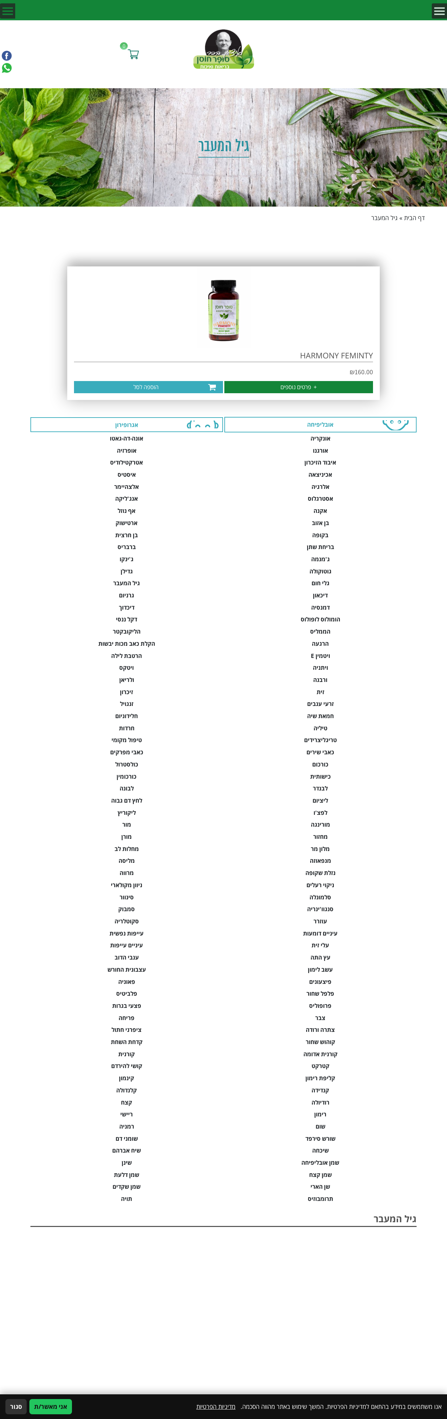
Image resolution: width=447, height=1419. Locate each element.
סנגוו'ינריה (320, 909)
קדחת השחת (127, 1042)
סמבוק (126, 909)
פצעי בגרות (126, 1006)
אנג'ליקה (126, 498)
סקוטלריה (127, 921)
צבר (320, 1018)
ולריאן (126, 680)
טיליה (320, 728)
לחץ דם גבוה (126, 800)
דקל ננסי (126, 619)
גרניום (126, 595)
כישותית (320, 776)
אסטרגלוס (320, 498)
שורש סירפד (320, 1138)
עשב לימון (320, 969)
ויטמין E (320, 656)
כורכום (320, 764)
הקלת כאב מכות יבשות (126, 643)
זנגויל (126, 704)
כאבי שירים (320, 752)
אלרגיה (320, 487)
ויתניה (320, 667)
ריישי (126, 1114)
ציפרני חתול (126, 1030)
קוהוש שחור (320, 1042)
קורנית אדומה (320, 1054)
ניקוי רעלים (320, 885)
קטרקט (320, 1066)
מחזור (320, 837)
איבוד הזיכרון (320, 462)
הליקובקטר (127, 631)
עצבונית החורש (126, 969)
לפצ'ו (320, 813)
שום (320, 1126)
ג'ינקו (126, 559)
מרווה (127, 873)
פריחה (126, 1018)
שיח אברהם (126, 1150)
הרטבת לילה (126, 656)
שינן (127, 1162)
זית (320, 692)
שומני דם (127, 1138)
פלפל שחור (320, 993)
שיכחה (320, 1150)
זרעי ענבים (320, 704)
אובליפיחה (320, 424)
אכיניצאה (320, 474)
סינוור (127, 897)
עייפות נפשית (126, 933)
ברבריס (127, 547)
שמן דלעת (126, 1175)
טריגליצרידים (320, 740)
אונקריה (320, 438)
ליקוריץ (127, 813)
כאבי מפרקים (126, 752)
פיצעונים (320, 982)
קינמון (126, 1078)
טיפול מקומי (126, 740)
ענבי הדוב (127, 957)
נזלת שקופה (320, 873)
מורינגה (320, 824)
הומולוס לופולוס (320, 619)
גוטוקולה (320, 571)
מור (126, 824)
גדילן (127, 571)
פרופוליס (320, 1006)
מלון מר (320, 849)
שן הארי (320, 1186)
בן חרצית (126, 535)
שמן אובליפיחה (320, 1162)
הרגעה (320, 643)
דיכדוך (126, 607)
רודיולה (320, 1102)
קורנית (126, 1054)
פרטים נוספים (298, 387)
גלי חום (320, 583)
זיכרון (126, 692)
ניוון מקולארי (126, 885)
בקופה (320, 535)
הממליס (320, 631)
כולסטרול (126, 764)
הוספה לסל (145, 387)
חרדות (126, 728)
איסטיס (127, 474)
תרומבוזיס (320, 1199)
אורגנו (320, 450)
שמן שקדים (127, 1186)
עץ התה (320, 957)
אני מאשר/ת (50, 1406)
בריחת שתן (320, 547)
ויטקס (126, 667)
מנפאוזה (320, 861)
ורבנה (320, 680)
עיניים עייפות (126, 945)
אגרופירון (126, 425)
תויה (126, 1199)
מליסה (127, 861)
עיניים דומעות (320, 933)
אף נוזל (126, 511)
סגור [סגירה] (16, 1406)
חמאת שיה (320, 716)
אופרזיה (126, 450)
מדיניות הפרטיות (215, 1406)
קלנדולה (126, 1090)
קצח (126, 1102)
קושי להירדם (126, 1066)
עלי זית (320, 945)
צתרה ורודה (320, 1030)
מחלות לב (127, 849)
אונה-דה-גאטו (126, 438)
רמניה (126, 1126)
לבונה (127, 788)
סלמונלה (320, 897)
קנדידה (320, 1090)
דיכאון (320, 595)
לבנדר (320, 788)
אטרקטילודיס (126, 462)
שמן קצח (320, 1175)
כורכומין (126, 776)
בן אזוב (320, 523)
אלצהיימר (126, 487)
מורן (126, 837)
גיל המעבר (126, 583)
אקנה (320, 511)
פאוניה (126, 982)
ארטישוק (127, 523)
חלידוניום (126, 716)
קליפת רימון (320, 1078)
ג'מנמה (320, 559)
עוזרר (320, 921)
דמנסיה (320, 607)
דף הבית (414, 218)
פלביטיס (126, 993)
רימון (320, 1114)
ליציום (320, 800)
